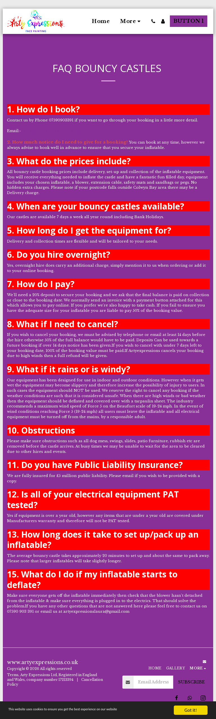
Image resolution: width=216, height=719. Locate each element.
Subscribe (191, 682)
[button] (153, 21)
